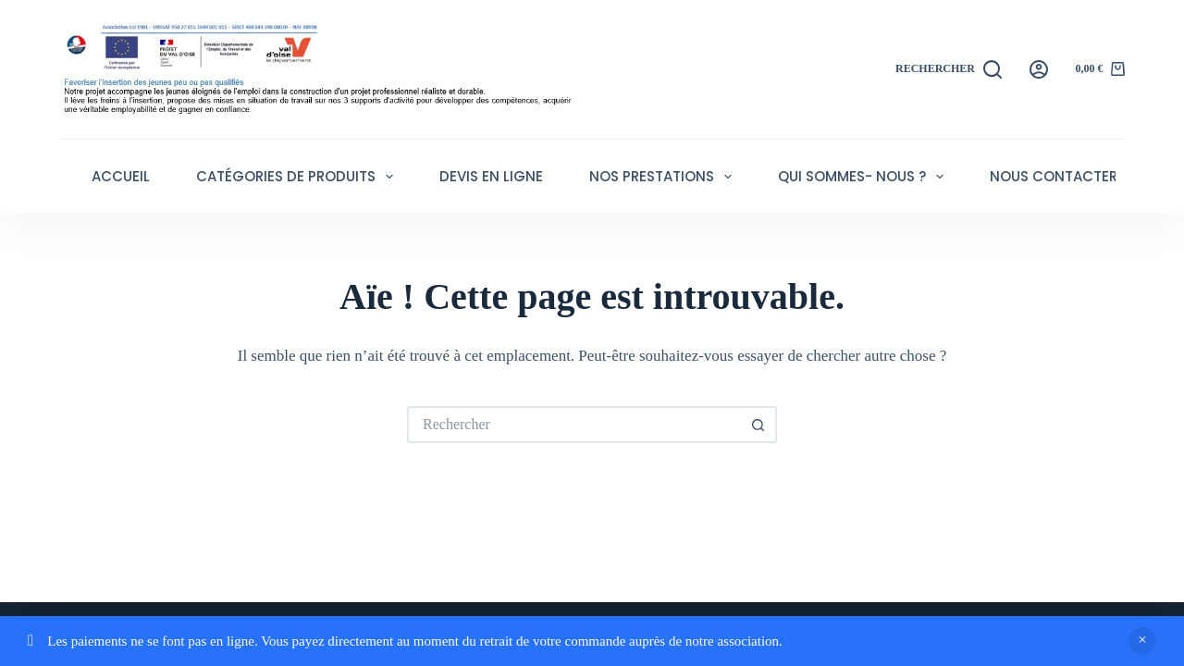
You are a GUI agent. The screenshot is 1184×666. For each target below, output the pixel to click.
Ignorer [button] (1142, 641)
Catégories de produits (298, 177)
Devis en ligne (491, 176)
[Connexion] (1039, 69)
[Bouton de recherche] (758, 424)
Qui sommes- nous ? (864, 177)
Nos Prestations (664, 177)
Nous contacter (1053, 176)
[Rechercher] (948, 69)
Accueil (121, 176)
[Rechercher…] (573, 424)
